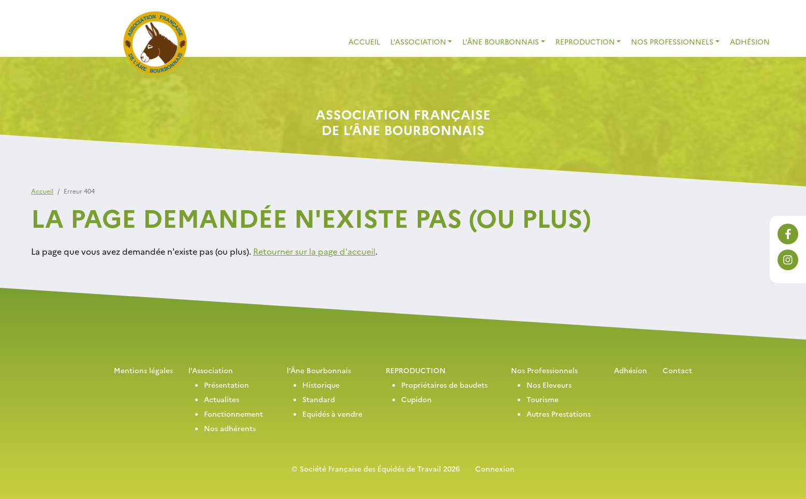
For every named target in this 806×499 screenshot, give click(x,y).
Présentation (226, 384)
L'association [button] (418, 41)
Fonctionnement (233, 413)
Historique (321, 384)
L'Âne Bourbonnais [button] (500, 41)
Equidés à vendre (332, 413)
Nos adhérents (230, 428)
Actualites (221, 399)
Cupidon (416, 399)
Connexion (495, 468)
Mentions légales (143, 370)
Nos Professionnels (544, 370)
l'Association (210, 370)
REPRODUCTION (416, 370)
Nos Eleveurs (548, 384)
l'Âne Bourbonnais (319, 370)
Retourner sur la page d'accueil (314, 251)
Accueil (364, 41)
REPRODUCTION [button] (585, 41)
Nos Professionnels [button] (672, 41)
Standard (318, 399)
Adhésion (750, 41)
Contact (677, 370)
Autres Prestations (558, 413)
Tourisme (542, 399)
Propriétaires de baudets (444, 384)
